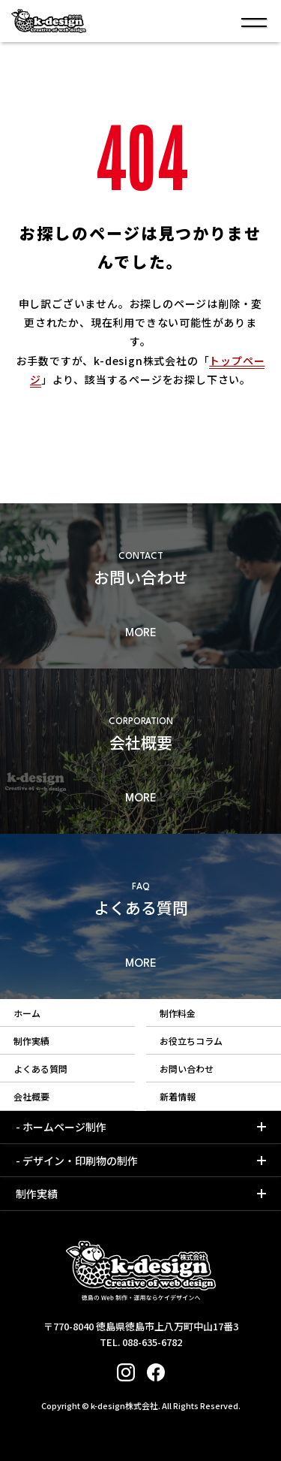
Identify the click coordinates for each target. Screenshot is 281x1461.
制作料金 (178, 1013)
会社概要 (31, 1096)
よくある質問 (40, 1068)
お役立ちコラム (191, 1040)
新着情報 (178, 1096)
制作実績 (31, 1040)
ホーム (26, 1013)
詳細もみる (140, 586)
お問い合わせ (187, 1068)
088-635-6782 (152, 1342)
